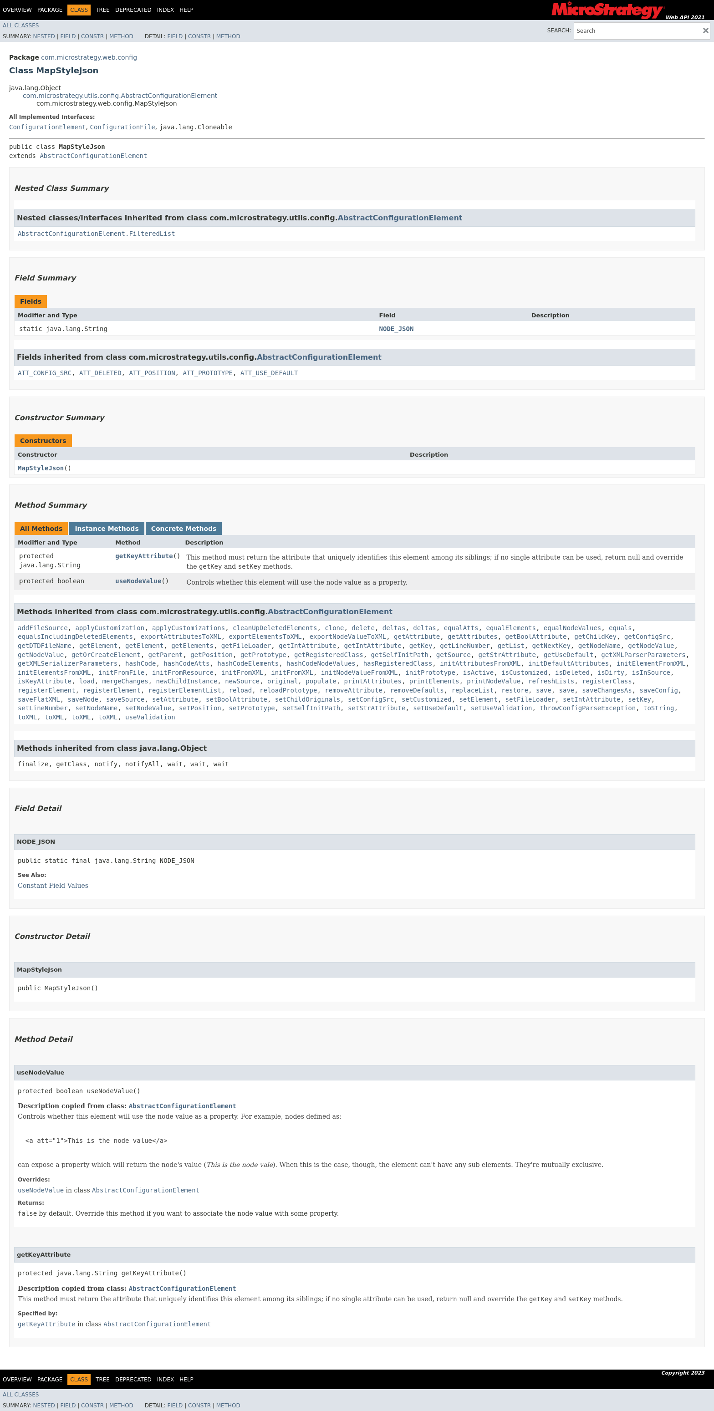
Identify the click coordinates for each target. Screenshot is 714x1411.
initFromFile (121, 672)
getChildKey (595, 636)
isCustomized (524, 672)
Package (49, 10)
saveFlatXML (39, 699)
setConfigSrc (371, 699)
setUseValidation (501, 708)
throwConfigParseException (588, 708)
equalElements (511, 628)
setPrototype (252, 708)
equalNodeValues (572, 628)
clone (334, 628)
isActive (478, 672)
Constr (92, 36)
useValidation (150, 717)
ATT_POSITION (152, 373)
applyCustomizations (188, 628)
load (87, 681)
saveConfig (659, 690)
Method (121, 36)
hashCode (140, 663)
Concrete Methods (184, 528)
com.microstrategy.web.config (89, 57)
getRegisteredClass (328, 654)
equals (620, 628)
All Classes (21, 25)
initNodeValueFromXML (359, 672)
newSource (242, 681)
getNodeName (599, 645)
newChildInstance (186, 681)
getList (511, 645)
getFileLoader (246, 645)
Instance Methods (106, 528)
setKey (639, 699)
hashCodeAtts (186, 663)
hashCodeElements (248, 663)
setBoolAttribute (236, 699)
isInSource (651, 672)
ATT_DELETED (100, 373)
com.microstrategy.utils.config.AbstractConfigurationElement (120, 95)
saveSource (125, 699)
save (543, 690)
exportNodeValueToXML (348, 636)
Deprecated (133, 10)
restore (514, 690)
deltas (394, 628)
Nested (44, 36)
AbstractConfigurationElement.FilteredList (96, 233)
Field (68, 36)
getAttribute (417, 636)
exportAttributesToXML (181, 636)
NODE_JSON (396, 328)
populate (321, 681)
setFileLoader (530, 699)
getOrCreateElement (106, 654)
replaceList (473, 690)
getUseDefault (569, 654)
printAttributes (373, 681)
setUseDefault (438, 708)
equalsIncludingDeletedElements (75, 636)
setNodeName (96, 708)
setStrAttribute (376, 708)
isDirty (610, 672)
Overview (17, 10)
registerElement (46, 690)
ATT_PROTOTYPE (208, 373)
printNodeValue (493, 681)
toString (658, 708)
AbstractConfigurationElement (93, 155)
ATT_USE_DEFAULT (269, 373)
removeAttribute (353, 690)
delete (363, 628)
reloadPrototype (288, 690)
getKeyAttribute (144, 556)
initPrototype (430, 672)
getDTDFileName (44, 645)
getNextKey (551, 645)
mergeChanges (125, 681)
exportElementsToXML (265, 636)
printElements (434, 681)
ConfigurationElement (47, 127)
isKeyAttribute (44, 681)
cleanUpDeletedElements (275, 628)
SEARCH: (559, 30)
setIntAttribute (591, 699)
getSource (453, 654)
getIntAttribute (307, 645)
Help (186, 10)
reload (240, 690)
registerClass (607, 681)
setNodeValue (148, 708)
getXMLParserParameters (643, 654)
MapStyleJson (41, 468)
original (282, 681)
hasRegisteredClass (398, 663)
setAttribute (175, 699)
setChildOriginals (307, 699)
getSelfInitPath (399, 654)
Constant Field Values (53, 885)
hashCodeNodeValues (321, 663)
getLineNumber (465, 645)
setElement (478, 699)
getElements (192, 645)
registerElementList (184, 690)
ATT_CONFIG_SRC (44, 373)
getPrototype (263, 654)
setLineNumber (43, 708)
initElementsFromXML (54, 672)
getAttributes (473, 636)
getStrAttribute (507, 654)
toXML (27, 717)
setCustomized (427, 699)
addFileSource (43, 628)
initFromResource (183, 672)
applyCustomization (109, 628)
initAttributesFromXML (480, 663)
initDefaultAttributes (568, 663)
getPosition (211, 654)
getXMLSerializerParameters (67, 663)
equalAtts (461, 628)
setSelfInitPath (311, 708)
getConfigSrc (647, 636)
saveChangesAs (607, 690)
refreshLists (551, 681)
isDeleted (572, 672)
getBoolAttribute (536, 636)
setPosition (200, 708)
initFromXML (242, 672)
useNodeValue (138, 581)
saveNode (83, 699)
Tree (103, 10)
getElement (98, 645)
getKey (421, 645)
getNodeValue (651, 645)
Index (165, 10)
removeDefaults (417, 690)
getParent (165, 654)
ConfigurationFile (122, 127)
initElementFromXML (651, 663)
